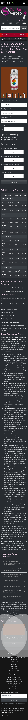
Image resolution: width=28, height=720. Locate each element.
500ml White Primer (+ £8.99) (10, 156)
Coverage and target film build (12, 586)
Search (24, 28)
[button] (3, 95)
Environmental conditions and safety (12, 597)
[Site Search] (10, 28)
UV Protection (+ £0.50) (10, 137)
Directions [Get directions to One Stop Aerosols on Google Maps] (12, 716)
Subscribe (14, 700)
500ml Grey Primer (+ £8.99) (9, 148)
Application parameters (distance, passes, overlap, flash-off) (13, 575)
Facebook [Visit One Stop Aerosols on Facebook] (5, 716)
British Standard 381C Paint (18, 39)
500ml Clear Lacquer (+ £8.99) (10, 164)
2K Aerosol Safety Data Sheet (13, 291)
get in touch (17, 547)
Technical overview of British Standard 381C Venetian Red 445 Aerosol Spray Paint (13, 563)
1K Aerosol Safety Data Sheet (13, 288)
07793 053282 (21, 23)
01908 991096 (7, 23)
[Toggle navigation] (24, 3)
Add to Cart (14, 182)
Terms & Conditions (7, 712)
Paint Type (6, 109)
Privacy (21, 710)
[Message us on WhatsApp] (13, 3)
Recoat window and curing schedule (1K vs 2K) (11, 581)
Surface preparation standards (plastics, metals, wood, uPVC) (12, 569)
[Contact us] (8, 3)
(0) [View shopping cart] (3, 3)
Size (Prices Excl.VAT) (9, 100)
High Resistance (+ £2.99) (10, 140)
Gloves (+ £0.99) (6, 172)
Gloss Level (6, 117)
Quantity (4, 125)
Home (4, 39)
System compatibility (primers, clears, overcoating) (12, 591)
